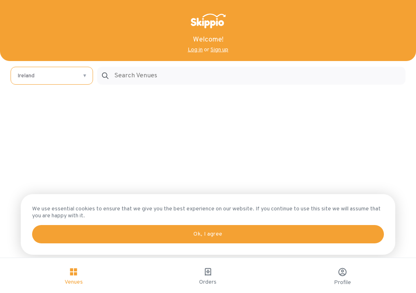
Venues (73, 276)
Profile (342, 276)
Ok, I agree (207, 234)
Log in (195, 49)
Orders (208, 276)
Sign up (219, 49)
